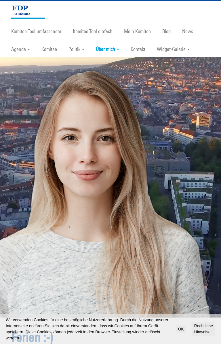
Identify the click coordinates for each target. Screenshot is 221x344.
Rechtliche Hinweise (203, 329)
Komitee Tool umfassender (36, 31)
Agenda (20, 49)
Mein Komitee (137, 31)
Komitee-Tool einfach (93, 31)
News (187, 31)
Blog (166, 31)
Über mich (107, 49)
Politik (76, 49)
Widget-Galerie (173, 49)
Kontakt (138, 49)
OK (181, 329)
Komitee (49, 49)
